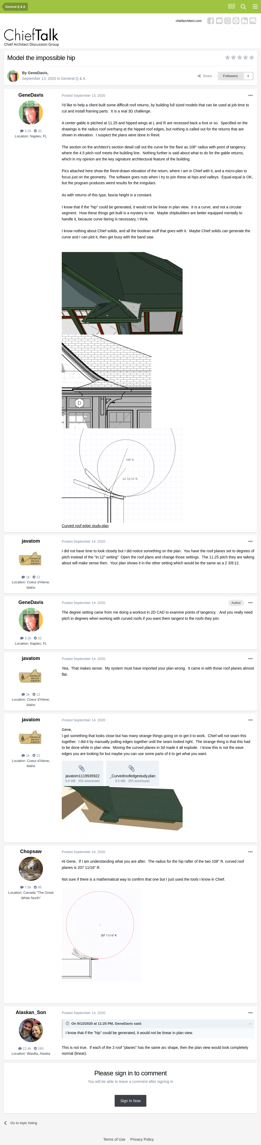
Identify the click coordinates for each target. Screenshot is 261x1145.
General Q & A (73, 78)
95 (38, 887)
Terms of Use (114, 1139)
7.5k (25, 887)
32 (38, 131)
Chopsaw (31, 851)
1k (25, 577)
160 (39, 1048)
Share (205, 76)
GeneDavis (37, 73)
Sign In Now (130, 1101)
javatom (31, 541)
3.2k (25, 131)
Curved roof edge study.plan (85, 526)
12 (36, 577)
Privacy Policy (142, 1139)
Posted (83, 95)
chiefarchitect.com (189, 21)
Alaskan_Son (31, 1012)
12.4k (24, 1048)
